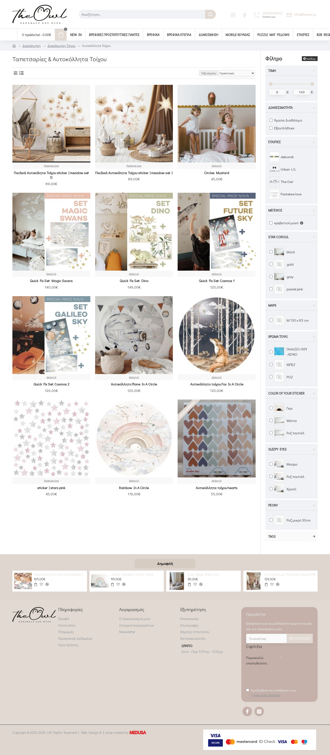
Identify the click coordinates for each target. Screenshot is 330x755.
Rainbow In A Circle (134, 488)
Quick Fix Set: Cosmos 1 (217, 281)
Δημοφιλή (165, 563)
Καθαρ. (311, 58)
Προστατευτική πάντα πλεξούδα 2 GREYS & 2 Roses (59, 574)
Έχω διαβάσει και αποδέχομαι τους (271, 692)
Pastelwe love (51, 165)
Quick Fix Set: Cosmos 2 (51, 384)
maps (272, 305)
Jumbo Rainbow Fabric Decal (132, 574)
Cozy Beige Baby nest (203, 574)
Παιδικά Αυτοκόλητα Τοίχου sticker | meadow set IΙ (51, 175)
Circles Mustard (216, 173)
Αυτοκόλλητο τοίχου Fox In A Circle (216, 384)
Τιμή (272, 70)
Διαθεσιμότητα (280, 107)
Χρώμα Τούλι (278, 336)
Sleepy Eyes (277, 449)
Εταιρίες (274, 142)
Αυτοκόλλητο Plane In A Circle (134, 384)
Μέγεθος (275, 210)
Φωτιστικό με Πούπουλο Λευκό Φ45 (290, 574)
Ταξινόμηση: (209, 73)
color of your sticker (286, 393)
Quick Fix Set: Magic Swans (51, 281)
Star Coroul (278, 237)
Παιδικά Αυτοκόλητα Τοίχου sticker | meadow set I (134, 173)
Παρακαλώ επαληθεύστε (256, 660)
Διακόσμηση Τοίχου (61, 45)
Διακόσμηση (31, 45)
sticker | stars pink (51, 488)
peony (273, 505)
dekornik (217, 165)
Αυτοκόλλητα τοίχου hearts (216, 488)
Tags (272, 536)
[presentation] (282, 676)
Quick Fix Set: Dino (134, 281)
